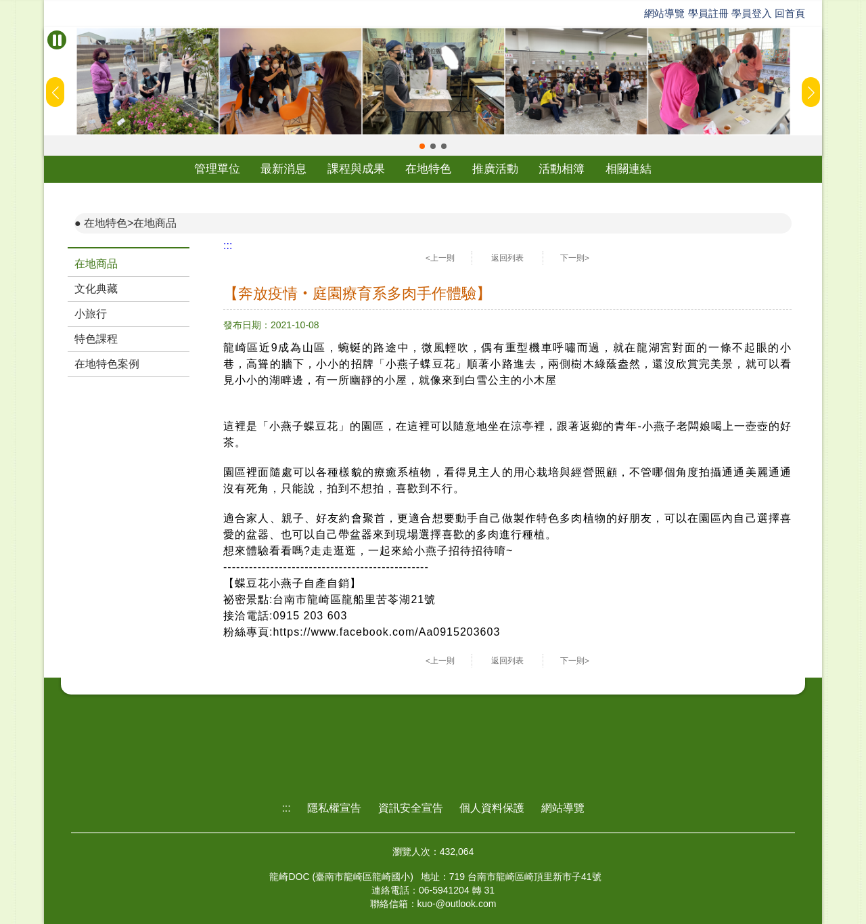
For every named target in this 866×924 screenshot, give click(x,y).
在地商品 (96, 263)
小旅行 (90, 314)
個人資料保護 (491, 808)
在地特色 (428, 168)
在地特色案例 (106, 364)
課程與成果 (356, 168)
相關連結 (629, 168)
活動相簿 (562, 168)
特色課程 (96, 339)
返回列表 (507, 258)
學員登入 (751, 13)
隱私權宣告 (334, 808)
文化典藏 (96, 288)
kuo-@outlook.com (457, 903)
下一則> (574, 258)
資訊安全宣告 (410, 808)
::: (227, 245)
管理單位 (217, 168)
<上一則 (440, 258)
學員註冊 (708, 13)
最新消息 (283, 168)
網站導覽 (664, 13)
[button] (422, 146)
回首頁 (790, 13)
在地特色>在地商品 (130, 223)
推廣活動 (495, 168)
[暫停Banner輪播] (56, 39)
